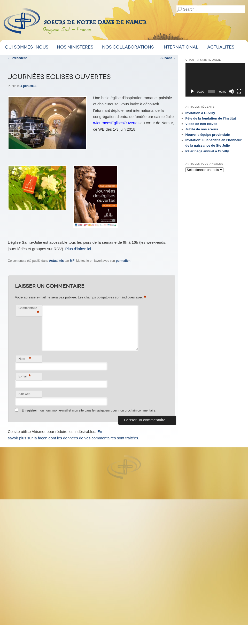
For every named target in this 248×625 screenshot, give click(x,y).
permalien (123, 261)
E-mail (25, 376)
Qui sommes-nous (26, 47)
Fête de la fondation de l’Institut (210, 118)
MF (72, 261)
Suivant (168, 58)
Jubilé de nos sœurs (201, 129)
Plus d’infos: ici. (78, 249)
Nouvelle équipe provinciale (207, 135)
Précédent (17, 58)
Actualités (220, 47)
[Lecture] (192, 91)
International (180, 47)
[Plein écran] (239, 91)
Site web (24, 394)
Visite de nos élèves (201, 124)
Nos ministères (75, 47)
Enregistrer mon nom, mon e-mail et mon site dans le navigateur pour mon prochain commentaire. (89, 410)
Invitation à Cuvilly (200, 113)
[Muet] (231, 91)
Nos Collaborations (128, 47)
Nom (25, 358)
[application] (215, 80)
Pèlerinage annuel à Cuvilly (207, 151)
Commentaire (29, 311)
